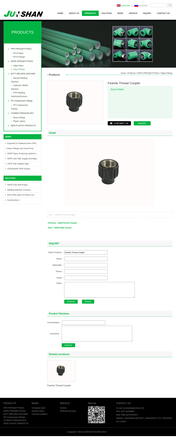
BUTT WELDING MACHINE (23, 74)
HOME (60, 13)
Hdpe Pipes (18, 65)
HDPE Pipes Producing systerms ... (22, 153)
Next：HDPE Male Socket (60, 228)
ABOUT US (74, 13)
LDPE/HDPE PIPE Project (18, 169)
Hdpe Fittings (19, 69)
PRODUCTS (90, 13)
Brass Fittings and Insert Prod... (21, 148)
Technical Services (68, 417)
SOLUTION (107, 13)
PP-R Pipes (18, 53)
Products (131, 73)
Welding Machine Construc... (19, 190)
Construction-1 (13, 200)
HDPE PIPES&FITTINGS (22, 61)
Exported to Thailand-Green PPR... (22, 143)
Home (123, 73)
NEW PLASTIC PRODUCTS (23, 125)
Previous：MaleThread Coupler (62, 223)
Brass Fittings (19, 117)
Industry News (38, 417)
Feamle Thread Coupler (65, 215)
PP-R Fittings (19, 57)
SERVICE (133, 13)
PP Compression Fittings (22, 101)
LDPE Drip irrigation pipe (18, 164)
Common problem (39, 420)
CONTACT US (163, 13)
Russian (141, 6)
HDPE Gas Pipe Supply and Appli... (22, 158)
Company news (38, 414)
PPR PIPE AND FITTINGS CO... (21, 195)
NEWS (120, 13)
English (123, 6)
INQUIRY (147, 13)
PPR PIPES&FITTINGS (21, 49)
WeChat (92, 409)
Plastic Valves (19, 121)
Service (63, 414)
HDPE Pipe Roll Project (17, 185)
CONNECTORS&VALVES (22, 113)
